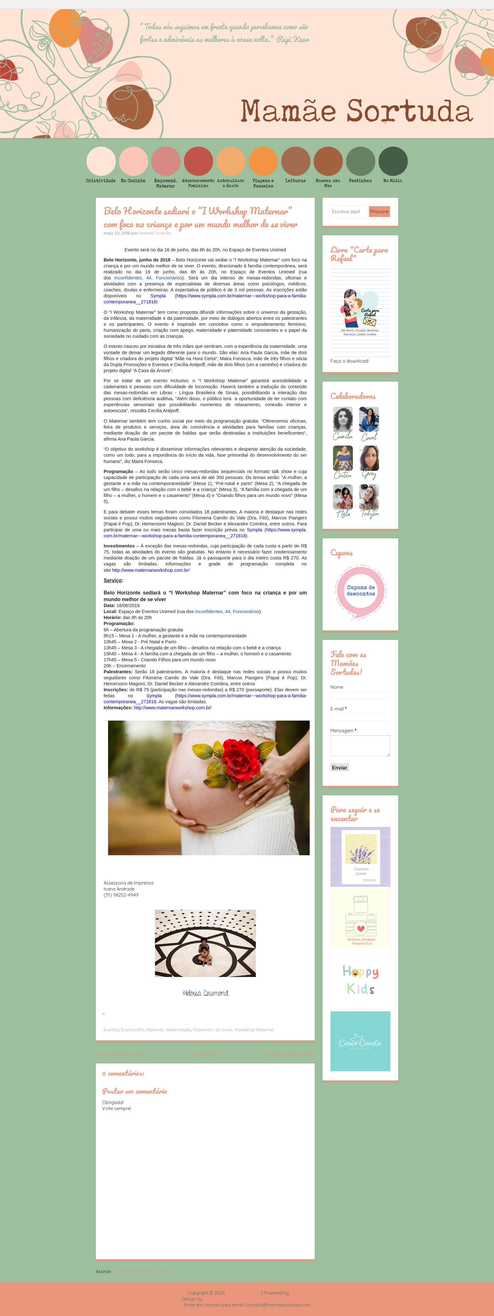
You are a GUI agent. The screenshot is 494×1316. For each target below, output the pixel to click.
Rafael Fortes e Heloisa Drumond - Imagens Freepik (258, 1299)
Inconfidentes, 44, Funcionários (148, 277)
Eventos (111, 1029)
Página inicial (206, 1054)
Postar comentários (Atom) (142, 1271)
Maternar (155, 1029)
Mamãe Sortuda (155, 233)
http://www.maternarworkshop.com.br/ (151, 570)
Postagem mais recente (122, 1054)
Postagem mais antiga (289, 1054)
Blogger (298, 1293)
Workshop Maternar (254, 1029)
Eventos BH (132, 1029)
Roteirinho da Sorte (212, 1029)
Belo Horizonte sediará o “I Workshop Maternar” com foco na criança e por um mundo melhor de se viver (200, 217)
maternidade (178, 1029)
